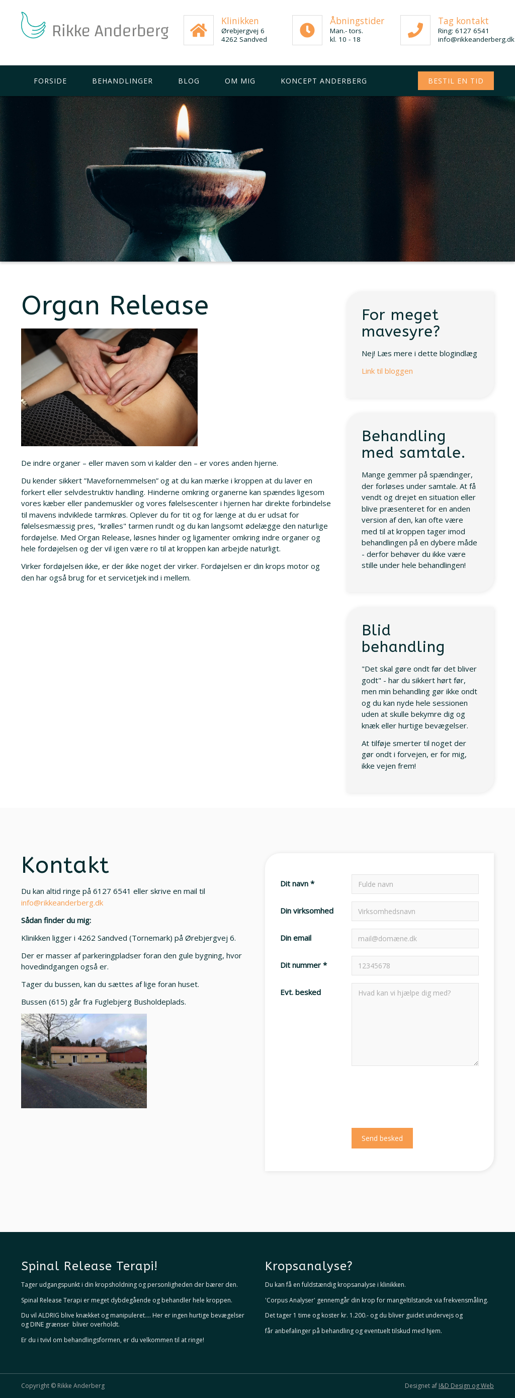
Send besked (382, 1138)
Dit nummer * (303, 965)
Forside (50, 81)
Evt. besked (300, 992)
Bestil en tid (456, 81)
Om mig (240, 81)
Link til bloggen (387, 371)
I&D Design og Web (466, 1385)
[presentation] (428, 1093)
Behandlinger (122, 81)
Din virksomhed (306, 911)
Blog (189, 81)
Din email (295, 938)
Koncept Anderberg (324, 81)
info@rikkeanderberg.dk (62, 902)
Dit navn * (297, 883)
